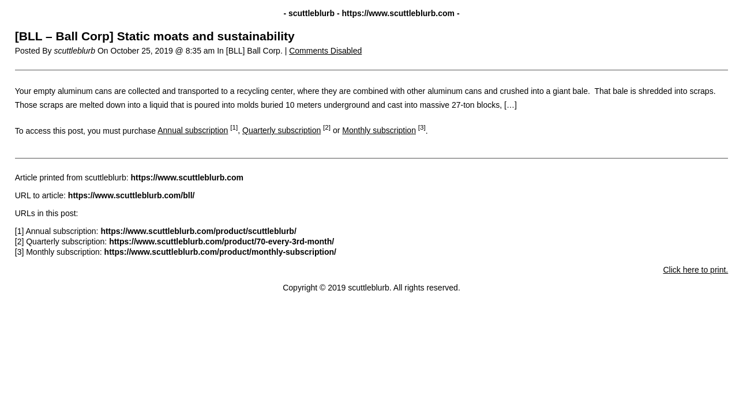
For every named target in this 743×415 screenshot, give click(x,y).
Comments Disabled (325, 50)
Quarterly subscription (281, 130)
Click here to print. (695, 269)
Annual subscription (192, 130)
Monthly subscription (379, 130)
